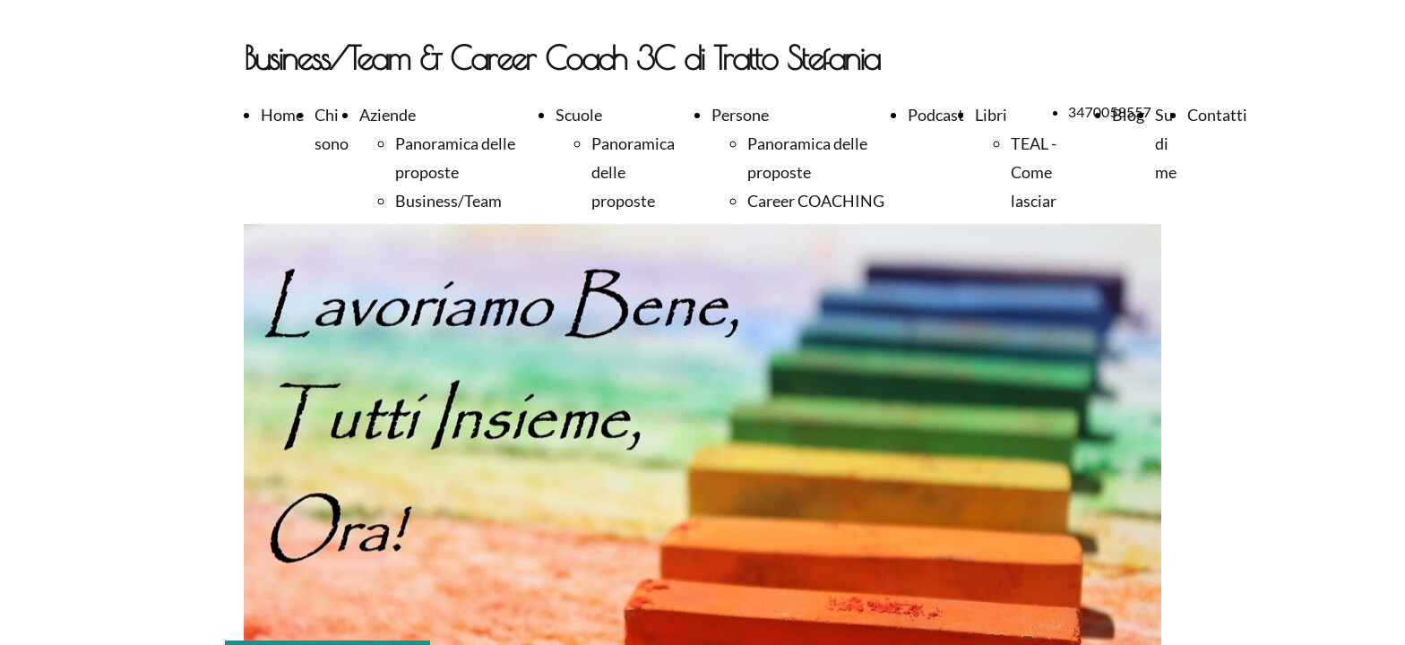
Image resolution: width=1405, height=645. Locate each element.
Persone (740, 115)
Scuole (579, 115)
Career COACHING (815, 201)
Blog (1128, 115)
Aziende (387, 115)
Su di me (1166, 143)
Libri (991, 115)
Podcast (936, 115)
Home (282, 115)
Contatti (1217, 115)
